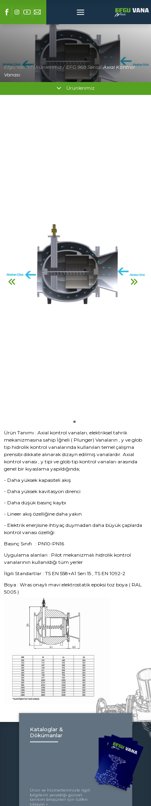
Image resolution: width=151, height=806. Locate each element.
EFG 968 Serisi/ (83, 67)
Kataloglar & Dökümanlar (46, 732)
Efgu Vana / (18, 67)
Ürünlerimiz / (48, 67)
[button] (74, 422)
